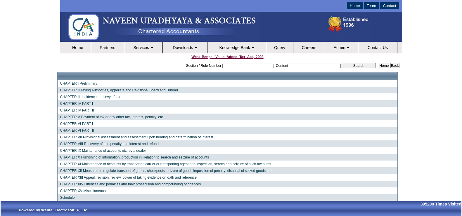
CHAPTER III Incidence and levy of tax (90, 97)
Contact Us (378, 47)
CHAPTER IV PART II (77, 110)
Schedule (67, 198)
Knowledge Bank (236, 47)
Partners (107, 47)
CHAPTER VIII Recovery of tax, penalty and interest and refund (109, 144)
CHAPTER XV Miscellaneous (82, 191)
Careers (309, 47)
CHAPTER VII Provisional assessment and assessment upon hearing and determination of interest (136, 137)
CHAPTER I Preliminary (78, 83)
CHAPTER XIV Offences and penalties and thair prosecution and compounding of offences (130, 184)
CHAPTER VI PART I (76, 124)
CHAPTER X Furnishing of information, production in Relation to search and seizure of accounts (134, 157)
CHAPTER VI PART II (77, 130)
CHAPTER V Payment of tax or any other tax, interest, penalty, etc (111, 117)
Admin (341, 47)
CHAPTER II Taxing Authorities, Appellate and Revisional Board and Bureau (119, 90)
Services (143, 47)
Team (371, 6)
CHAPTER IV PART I (76, 104)
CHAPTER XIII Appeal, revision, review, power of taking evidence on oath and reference (128, 177)
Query (279, 47)
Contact (389, 6)
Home (355, 6)
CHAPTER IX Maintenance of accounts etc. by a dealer (103, 151)
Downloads (185, 47)
